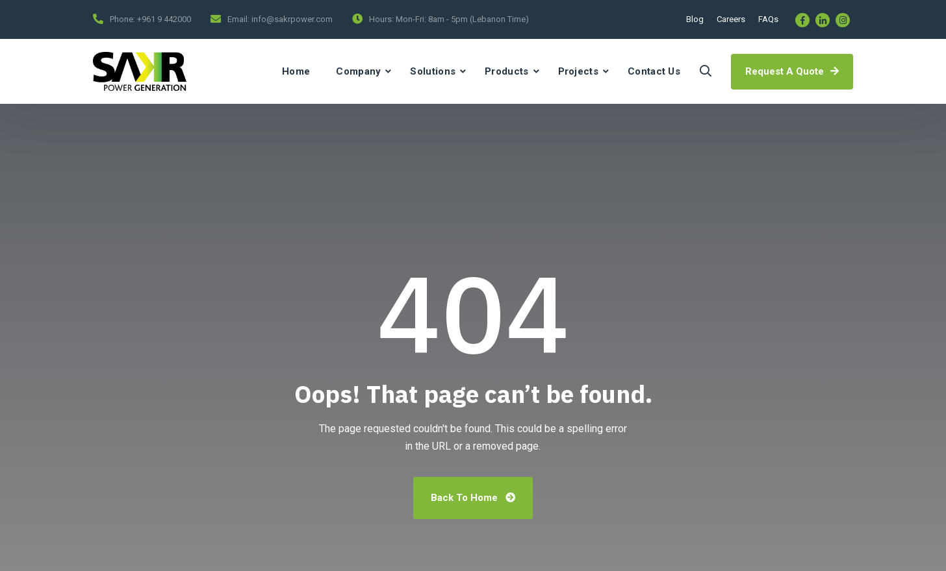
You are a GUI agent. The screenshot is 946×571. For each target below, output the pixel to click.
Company (358, 71)
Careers (731, 19)
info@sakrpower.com (292, 19)
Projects (578, 71)
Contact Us (654, 71)
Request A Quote (792, 71)
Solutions (432, 71)
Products (506, 71)
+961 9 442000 (164, 19)
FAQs (768, 19)
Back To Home (473, 498)
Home (296, 71)
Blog (695, 19)
